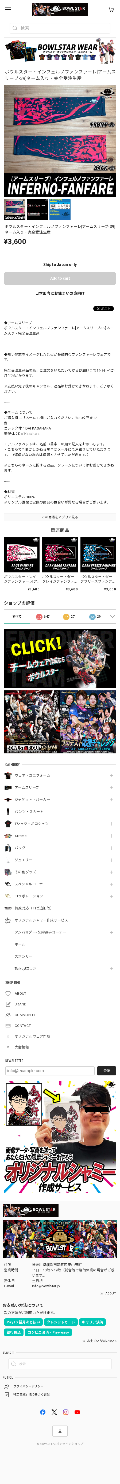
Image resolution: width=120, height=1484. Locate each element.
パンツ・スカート (29, 812)
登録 (106, 1071)
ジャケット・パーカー (32, 800)
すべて (17, 617)
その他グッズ (25, 872)
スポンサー (24, 956)
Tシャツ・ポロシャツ (32, 824)
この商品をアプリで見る (60, 517)
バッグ (20, 848)
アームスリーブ (27, 788)
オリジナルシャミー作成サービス (41, 920)
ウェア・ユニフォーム (32, 776)
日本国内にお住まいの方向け (60, 293)
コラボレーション (29, 896)
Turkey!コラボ (26, 969)
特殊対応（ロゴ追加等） (34, 908)
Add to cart (60, 278)
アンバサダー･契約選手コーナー (40, 932)
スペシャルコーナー (31, 884)
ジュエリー (23, 860)
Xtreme (20, 836)
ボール (20, 944)
